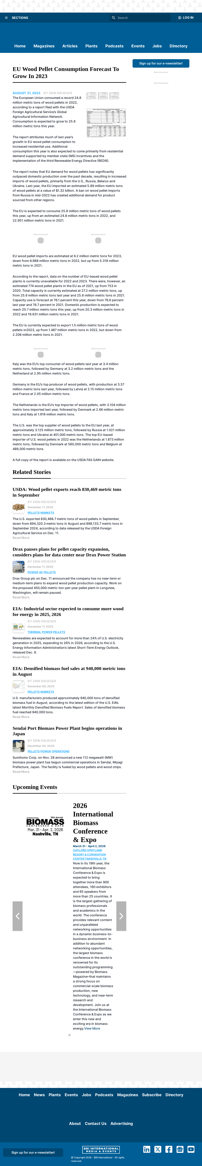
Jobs (157, 46)
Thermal (34, 632)
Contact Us (96, 1148)
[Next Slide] (121, 916)
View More (92, 1028)
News (39, 1065)
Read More (21, 538)
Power (33, 572)
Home (20, 46)
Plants (91, 46)
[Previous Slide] (17, 916)
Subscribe (152, 1065)
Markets (47, 512)
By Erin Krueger (42, 502)
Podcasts (114, 46)
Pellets (34, 512)
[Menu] (6, 18)
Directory (179, 46)
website (107, 460)
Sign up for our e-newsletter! (161, 63)
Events (138, 46)
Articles (70, 46)
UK (41, 572)
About (75, 1148)
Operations (60, 751)
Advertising (121, 1148)
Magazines (44, 46)
